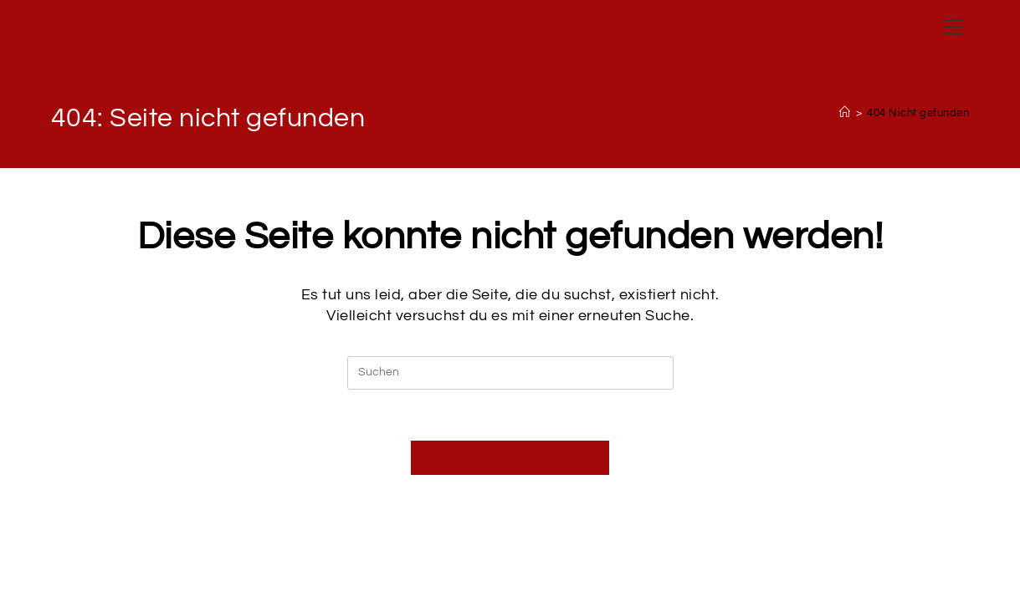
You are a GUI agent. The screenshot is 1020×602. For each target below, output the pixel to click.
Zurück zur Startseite (510, 457)
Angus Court (110, 30)
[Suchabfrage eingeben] (510, 373)
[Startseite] (845, 113)
